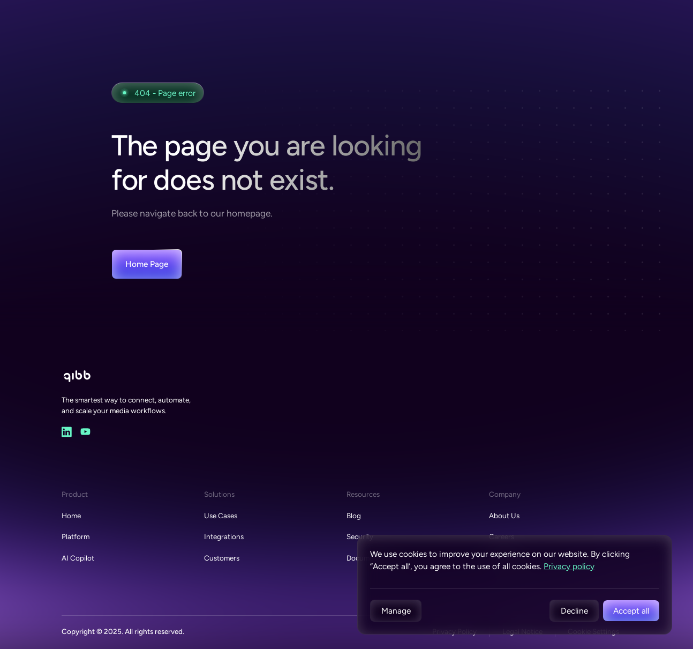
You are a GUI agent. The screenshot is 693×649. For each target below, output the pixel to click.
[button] (395, 611)
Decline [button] (574, 611)
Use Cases (220, 515)
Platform (75, 536)
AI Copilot (78, 558)
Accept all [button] (631, 611)
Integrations (224, 536)
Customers (221, 558)
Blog (353, 515)
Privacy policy (569, 566)
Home (71, 515)
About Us (504, 515)
